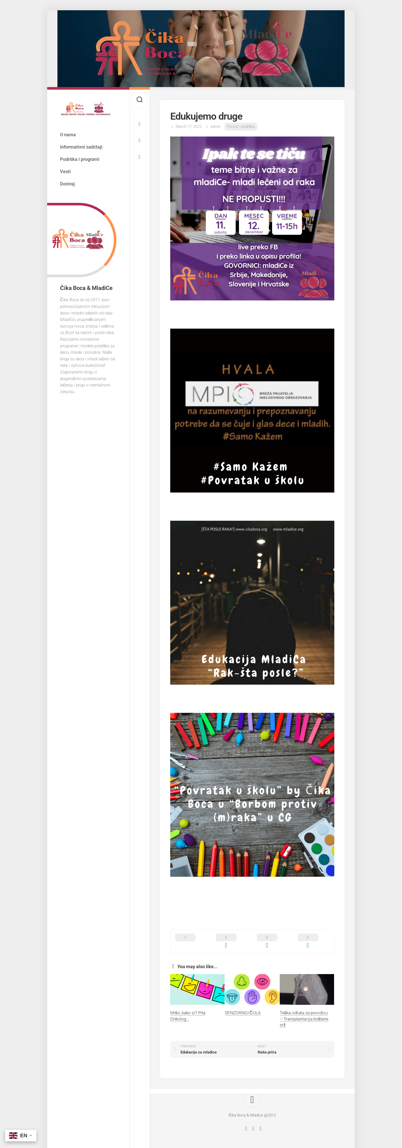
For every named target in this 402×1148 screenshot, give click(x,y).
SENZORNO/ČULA (242, 1005)
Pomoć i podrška (241, 126)
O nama (68, 134)
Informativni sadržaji (81, 147)
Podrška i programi (79, 159)
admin (215, 126)
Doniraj (67, 183)
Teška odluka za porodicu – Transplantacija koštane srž (304, 1011)
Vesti (65, 171)
